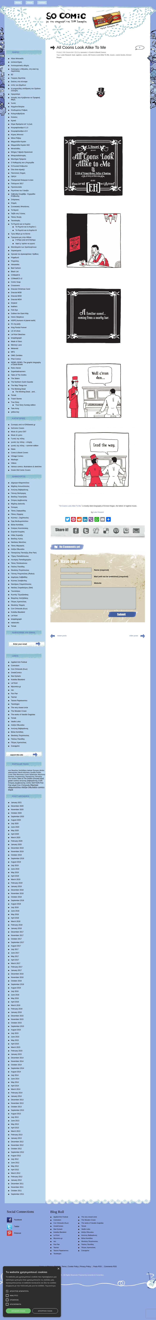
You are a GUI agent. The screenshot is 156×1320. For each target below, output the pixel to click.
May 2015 (15, 1040)
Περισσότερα (57, 1286)
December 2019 (17, 848)
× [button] (150, 1275)
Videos (13, 463)
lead (73, 55)
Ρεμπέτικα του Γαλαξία (20, 191)
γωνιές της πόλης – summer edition (25, 446)
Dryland (14, 303)
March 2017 (15, 963)
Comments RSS (110, 1267)
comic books (120, 55)
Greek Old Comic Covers (20, 470)
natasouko (15, 623)
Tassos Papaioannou (19, 701)
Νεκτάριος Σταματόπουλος (21, 584)
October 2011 (16, 1191)
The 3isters (15, 378)
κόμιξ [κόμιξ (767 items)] (14, 785)
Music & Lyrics (16, 435)
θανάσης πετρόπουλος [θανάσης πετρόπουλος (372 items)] (16, 776)
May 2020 (15, 830)
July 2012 (15, 1159)
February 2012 (16, 1177)
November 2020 (17, 810)
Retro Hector (16, 368)
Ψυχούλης (15, 261)
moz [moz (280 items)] (9, 770)
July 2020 (15, 824)
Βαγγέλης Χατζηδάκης (19, 598)
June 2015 (15, 1037)
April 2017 (15, 960)
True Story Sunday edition (25, 405)
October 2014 (16, 1065)
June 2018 (15, 911)
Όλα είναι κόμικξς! (18, 170)
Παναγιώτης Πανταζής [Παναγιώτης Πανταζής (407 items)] (33, 776)
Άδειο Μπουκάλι (17, 59)
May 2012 (15, 1166)
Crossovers (15, 286)
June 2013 (15, 1121)
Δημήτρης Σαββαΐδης (19, 577)
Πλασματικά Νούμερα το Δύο (22, 180)
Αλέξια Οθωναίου (18, 549)
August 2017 (16, 946)
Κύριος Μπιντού (17, 135)
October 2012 (16, 1149)
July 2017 (15, 949)
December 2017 (17, 932)
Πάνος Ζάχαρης (17, 514)
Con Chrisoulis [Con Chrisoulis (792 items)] (23, 785)
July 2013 (15, 1117)
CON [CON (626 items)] (40, 781)
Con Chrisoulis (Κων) (19, 609)
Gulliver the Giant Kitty (19, 313)
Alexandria (15, 265)
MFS (13, 352)
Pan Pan (14, 694)
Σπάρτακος (15, 200)
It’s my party (15, 324)
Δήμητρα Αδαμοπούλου (20, 483)
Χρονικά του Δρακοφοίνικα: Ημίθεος (25, 254)
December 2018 (17, 890)
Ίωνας (13, 103)
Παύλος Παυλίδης (18, 567)
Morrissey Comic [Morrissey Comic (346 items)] (23, 774)
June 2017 (15, 953)
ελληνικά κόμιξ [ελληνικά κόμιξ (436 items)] (38, 778)
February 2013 (16, 1135)
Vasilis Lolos (16, 722)
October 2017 (16, 939)
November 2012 (17, 1145)
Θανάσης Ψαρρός (18, 605)
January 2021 (16, 803)
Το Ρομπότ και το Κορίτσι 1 (25, 227)
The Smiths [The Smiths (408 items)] (12, 778)
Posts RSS (97, 1267)
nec (12, 690)
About (29, 3)
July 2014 (15, 1075)
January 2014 (16, 1096)
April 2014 (15, 1086)
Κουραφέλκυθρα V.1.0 (19, 128)
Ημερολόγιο (15, 94)
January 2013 (16, 1138)
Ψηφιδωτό (15, 258)
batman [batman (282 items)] (30, 770)
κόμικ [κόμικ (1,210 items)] (10, 790)
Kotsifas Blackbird (18, 612)
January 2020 (16, 844)
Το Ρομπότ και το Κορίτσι (20, 224)
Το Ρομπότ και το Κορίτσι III (26, 230)
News (13, 449)
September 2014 (17, 1068)
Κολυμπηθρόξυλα (18, 114)
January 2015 (16, 1054)
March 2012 (15, 1173)
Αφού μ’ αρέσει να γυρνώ (25, 244)
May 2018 (15, 914)
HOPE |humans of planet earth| (23, 320)
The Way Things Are (19, 385)
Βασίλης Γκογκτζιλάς (19, 497)
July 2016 (15, 991)
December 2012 (17, 1142)
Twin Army (15, 408)
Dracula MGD (16, 296)
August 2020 (16, 820)
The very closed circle (19, 708)
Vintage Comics (17, 456)
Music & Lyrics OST (18, 432)
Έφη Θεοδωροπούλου (19, 521)
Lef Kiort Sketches (18, 334)
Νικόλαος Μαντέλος (18, 542)
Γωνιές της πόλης (18, 439)
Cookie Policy (73, 1267)
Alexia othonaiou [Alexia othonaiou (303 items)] (24, 772)
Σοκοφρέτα (15, 746)
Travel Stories (16, 399)
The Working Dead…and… (25, 392)
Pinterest (17, 1233)
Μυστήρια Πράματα (18, 159)
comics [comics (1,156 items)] (41, 787)
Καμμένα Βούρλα (17, 107)
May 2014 (15, 1082)
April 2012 (15, 1170)
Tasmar (14, 697)
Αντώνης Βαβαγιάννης (19, 490)
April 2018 (15, 918)
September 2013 (17, 1110)
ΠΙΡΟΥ (13, 177)
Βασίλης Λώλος (17, 539)
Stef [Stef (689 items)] (33, 783)
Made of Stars (16, 341)
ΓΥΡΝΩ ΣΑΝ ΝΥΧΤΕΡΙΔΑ (25, 240)
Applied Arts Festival (19, 662)
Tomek (13, 395)
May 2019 (15, 872)
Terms (64, 1267)
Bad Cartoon (16, 268)
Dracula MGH (16, 299)
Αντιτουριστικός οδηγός (20, 66)
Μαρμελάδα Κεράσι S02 (20, 145)
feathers (14, 306)
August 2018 (16, 904)
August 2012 (16, 1156)
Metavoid (14, 348)
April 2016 (15, 1002)
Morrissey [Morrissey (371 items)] (41, 774)
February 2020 (16, 841)
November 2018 (17, 893)
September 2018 (17, 900)
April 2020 (15, 834)
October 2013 (16, 1107)
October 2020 (16, 813)
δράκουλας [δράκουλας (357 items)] (33, 774)
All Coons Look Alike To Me (81, 47)
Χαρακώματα (16, 251)
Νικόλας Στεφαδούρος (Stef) (22, 588)
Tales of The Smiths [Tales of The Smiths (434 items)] (24, 778)
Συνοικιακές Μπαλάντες (20, 207)
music (112, 55)
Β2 (12, 75)
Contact (42, 3)
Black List (15, 272)
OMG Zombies (16, 355)
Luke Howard (66, 55)
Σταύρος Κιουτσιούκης (19, 528)
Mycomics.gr (16, 687)
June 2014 (15, 1079)
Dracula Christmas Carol (20, 289)
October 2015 (16, 1023)
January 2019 (16, 886)
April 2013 (15, 1128)
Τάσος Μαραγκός (17, 546)
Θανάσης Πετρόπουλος (20, 570)
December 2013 (17, 1100)
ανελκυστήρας (16, 62)
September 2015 (17, 1026)
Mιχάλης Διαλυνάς (18, 504)
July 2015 (15, 1033)
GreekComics (16, 673)
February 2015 (16, 1051)
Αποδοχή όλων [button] (41, 1311)
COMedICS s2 (16, 279)
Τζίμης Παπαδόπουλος (20, 556)
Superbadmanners (18, 371)
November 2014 (17, 1061)
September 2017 (17, 942)
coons (85, 55)
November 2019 (17, 851)
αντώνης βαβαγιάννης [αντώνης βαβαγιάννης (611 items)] (29, 781)
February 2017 (16, 967)
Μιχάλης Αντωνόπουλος (20, 486)
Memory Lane (16, 345)
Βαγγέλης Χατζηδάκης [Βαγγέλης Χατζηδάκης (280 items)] (19, 770)
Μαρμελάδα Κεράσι (18, 142)
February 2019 (16, 883)
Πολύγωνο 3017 (17, 184)
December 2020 (17, 806)
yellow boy (15, 412)
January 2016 (16, 1012)
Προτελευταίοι (16, 187)
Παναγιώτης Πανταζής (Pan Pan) (24, 553)
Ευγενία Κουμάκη (18, 532)
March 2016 (15, 1005)
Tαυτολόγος (15, 591)
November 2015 (17, 1019)
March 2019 (15, 879)
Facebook (18, 1220)
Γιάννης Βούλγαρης (18, 493)
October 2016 (16, 981)
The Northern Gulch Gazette (22, 382)
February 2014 (16, 1093)
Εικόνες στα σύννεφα (19, 82)
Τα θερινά (15, 210)
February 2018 (16, 925)
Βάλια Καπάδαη (17, 525)
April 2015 (15, 1044)
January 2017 (16, 970)
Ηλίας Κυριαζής (17, 535)
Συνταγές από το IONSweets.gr (23, 425)
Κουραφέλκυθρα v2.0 (19, 131)
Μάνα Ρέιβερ (16, 138)
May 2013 (15, 1124)
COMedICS (15, 275)
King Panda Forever (19, 327)
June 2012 (15, 1163)
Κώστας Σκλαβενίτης (19, 581)
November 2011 (17, 1187)
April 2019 (15, 876)
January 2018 (16, 928)
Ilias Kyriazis (16, 676)
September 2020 (17, 817)
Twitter (16, 1226)
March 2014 (15, 1089)
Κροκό (13, 121)
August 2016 (16, 988)
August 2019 (16, 862)
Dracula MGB (16, 293)
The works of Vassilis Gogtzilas (23, 715)
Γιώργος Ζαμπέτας (18, 78)
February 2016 (16, 1009)
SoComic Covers (17, 428)
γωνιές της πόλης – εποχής (21, 442)
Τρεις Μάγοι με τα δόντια (20, 234)
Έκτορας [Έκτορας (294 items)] (36, 770)
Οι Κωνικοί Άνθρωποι (19, 166)
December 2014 (17, 1058)
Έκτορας (14, 507)
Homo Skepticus (17, 317)
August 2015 (16, 1030)
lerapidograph (16, 338)
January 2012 (16, 1180)
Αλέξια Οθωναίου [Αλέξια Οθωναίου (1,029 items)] (29, 787)
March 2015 (15, 1047)
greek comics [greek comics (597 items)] (13, 781)
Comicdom (15, 666)
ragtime (79, 55)
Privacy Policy (85, 1267)
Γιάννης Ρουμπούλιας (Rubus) (22, 574)
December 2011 (17, 1184)
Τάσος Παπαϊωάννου (19, 563)
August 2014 (16, 1072)
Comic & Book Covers (19, 453)
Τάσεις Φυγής (16, 217)
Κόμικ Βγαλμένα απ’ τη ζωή (21, 124)
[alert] (78, 1294)
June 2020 (15, 827)
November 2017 (17, 935)
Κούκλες (14, 117)
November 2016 (17, 977)
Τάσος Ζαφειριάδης (18, 511)
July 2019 (15, 865)
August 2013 (16, 1114)
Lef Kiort (14, 616)
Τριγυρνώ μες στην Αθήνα (21, 237)
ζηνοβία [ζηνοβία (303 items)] (33, 772)
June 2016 (15, 995)
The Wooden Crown (19, 711)
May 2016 (15, 998)
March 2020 (15, 837)
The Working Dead (18, 389)
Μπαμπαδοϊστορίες (18, 156)
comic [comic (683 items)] (28, 783)
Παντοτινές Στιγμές (18, 173)
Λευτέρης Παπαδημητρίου (21, 560)
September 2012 (17, 1152)
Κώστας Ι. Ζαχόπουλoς (20, 518)
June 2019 (15, 869)
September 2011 (17, 1194)
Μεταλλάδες (15, 149)
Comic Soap (16, 282)
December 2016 (17, 974)
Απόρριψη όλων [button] (114, 1311)
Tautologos (15, 704)
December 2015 (17, 1016)
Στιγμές (14, 203)
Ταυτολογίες (15, 221)
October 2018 (16, 897)
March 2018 (15, 921)
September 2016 (17, 984)
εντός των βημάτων (18, 85)
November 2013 (17, 1103)
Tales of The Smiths (18, 375)
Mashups (14, 460)
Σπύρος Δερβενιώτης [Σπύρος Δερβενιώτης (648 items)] (17, 783)
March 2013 (15, 1131)
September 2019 (17, 858)
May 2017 (15, 956)
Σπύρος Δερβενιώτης (19, 500)
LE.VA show (15, 331)
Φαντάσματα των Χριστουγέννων (24, 247)
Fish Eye (14, 310)
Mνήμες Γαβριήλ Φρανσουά (22, 152)
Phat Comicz (16, 359)
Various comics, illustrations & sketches (26, 467)
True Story (15, 402)
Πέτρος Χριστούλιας (18, 602)
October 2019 (16, 855)
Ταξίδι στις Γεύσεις (18, 214)
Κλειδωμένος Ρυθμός (19, 110)
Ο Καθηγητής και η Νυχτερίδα (22, 163)
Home (18, 3)
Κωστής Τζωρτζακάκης (20, 595)
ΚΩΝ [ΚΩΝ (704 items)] (37, 783)
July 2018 (15, 907)
